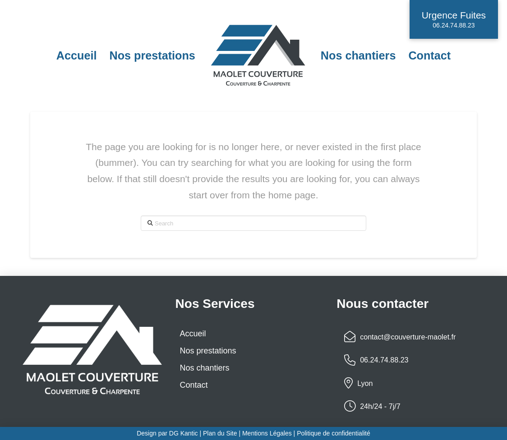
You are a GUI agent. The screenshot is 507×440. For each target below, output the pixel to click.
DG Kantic (183, 433)
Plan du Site (220, 433)
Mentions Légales (268, 433)
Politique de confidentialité (333, 433)
